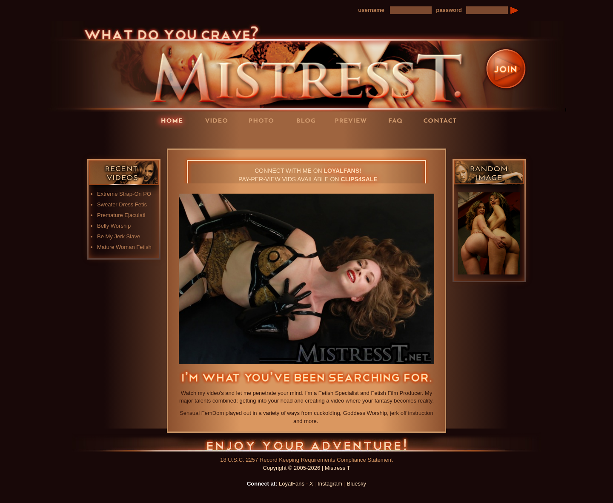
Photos (264, 120)
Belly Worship (114, 226)
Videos (219, 120)
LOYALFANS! (342, 170)
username (371, 10)
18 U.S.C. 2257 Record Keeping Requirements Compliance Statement (306, 460)
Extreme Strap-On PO (124, 194)
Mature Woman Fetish (124, 247)
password (449, 10)
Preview (353, 120)
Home (174, 120)
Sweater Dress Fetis (122, 204)
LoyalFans (219, 137)
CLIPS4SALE (359, 179)
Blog (308, 120)
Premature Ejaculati (121, 215)
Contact (442, 120)
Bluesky (357, 483)
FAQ (398, 120)
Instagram (330, 483)
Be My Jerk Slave (118, 236)
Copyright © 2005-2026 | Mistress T (306, 468)
